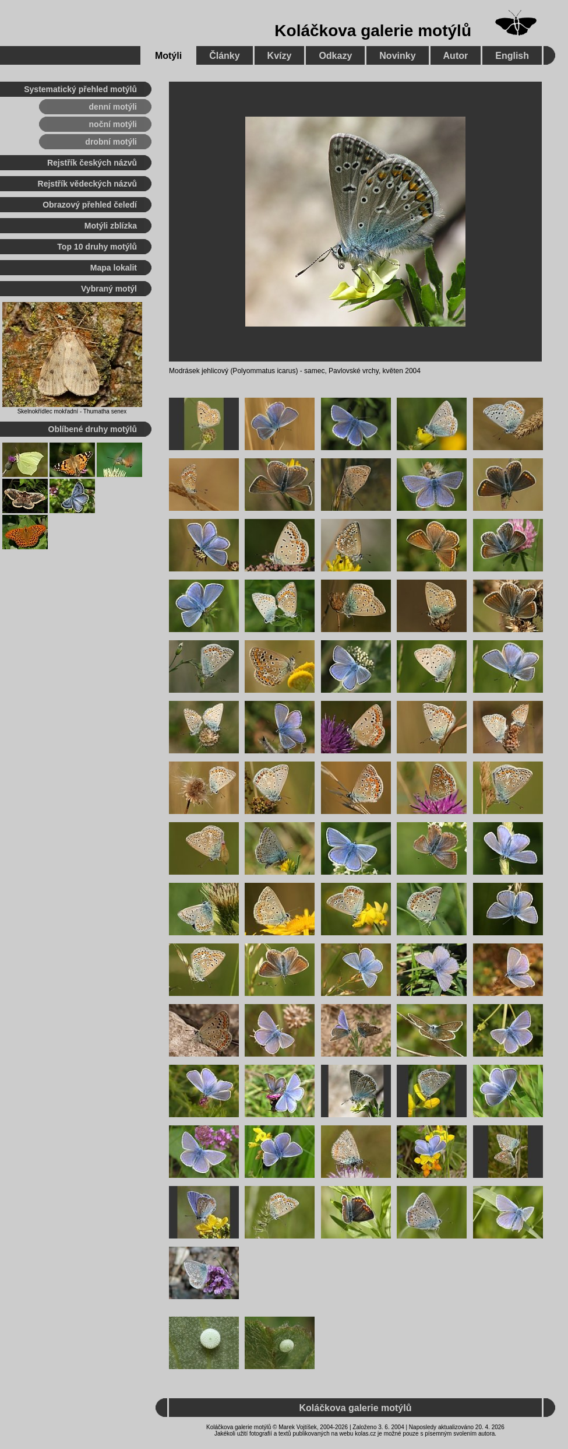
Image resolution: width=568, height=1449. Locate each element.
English (512, 56)
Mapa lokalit (113, 267)
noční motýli (113, 124)
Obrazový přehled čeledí (90, 204)
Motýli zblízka (110, 225)
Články (224, 56)
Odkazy (335, 56)
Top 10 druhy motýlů (97, 246)
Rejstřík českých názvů (92, 162)
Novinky (397, 56)
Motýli (168, 56)
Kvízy (279, 56)
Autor (455, 56)
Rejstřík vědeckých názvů (87, 183)
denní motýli (113, 106)
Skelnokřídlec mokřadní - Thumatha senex (72, 411)
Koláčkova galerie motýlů (372, 31)
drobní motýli (111, 141)
